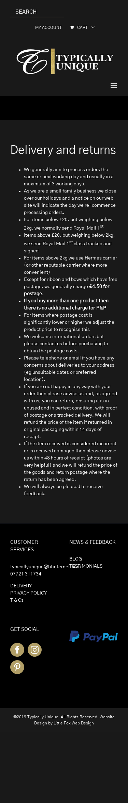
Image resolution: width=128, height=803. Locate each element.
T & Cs (17, 600)
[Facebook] (17, 650)
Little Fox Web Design (74, 723)
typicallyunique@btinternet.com (45, 567)
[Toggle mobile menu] (114, 85)
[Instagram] (35, 650)
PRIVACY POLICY (28, 593)
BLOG (75, 559)
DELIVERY (21, 586)
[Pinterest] (17, 667)
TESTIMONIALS (85, 566)
